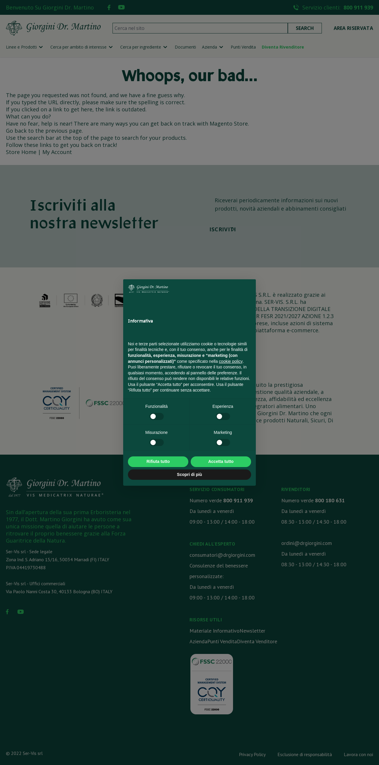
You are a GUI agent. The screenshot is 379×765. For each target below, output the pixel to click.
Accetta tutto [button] (221, 461)
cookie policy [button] (231, 361)
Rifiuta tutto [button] (158, 461)
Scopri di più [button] (189, 474)
